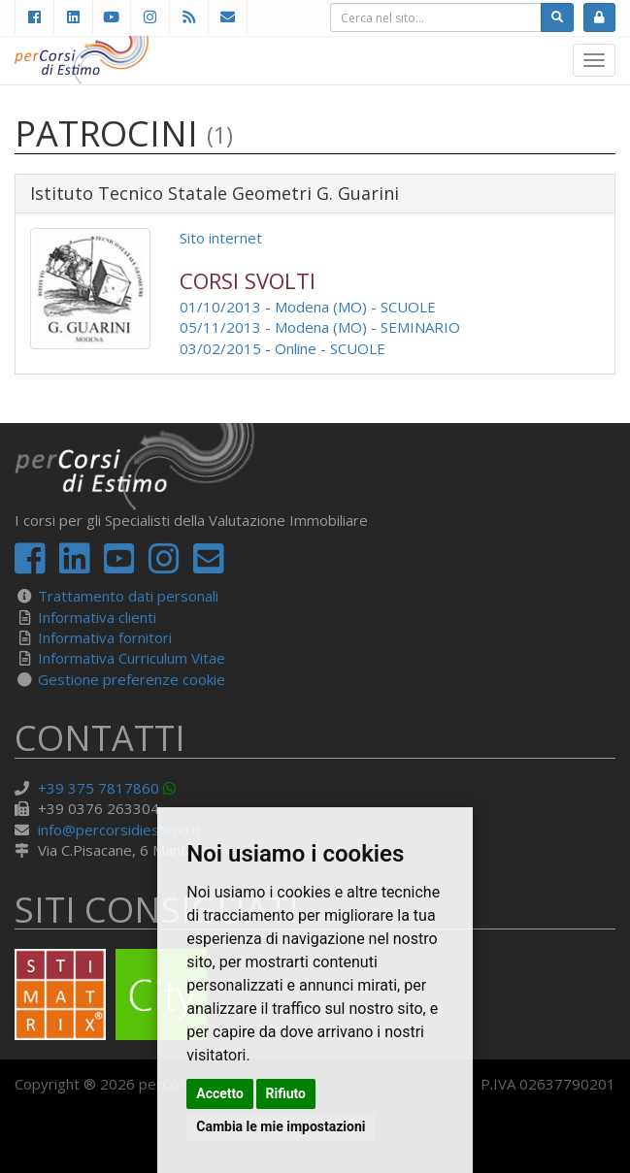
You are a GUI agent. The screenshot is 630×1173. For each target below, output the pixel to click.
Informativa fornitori (105, 637)
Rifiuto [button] (286, 1093)
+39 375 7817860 (98, 788)
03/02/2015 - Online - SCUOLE (282, 348)
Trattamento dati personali (128, 595)
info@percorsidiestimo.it (119, 829)
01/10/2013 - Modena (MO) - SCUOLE (308, 306)
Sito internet (221, 237)
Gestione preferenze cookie (131, 679)
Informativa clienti (97, 617)
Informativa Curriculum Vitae (131, 658)
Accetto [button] (220, 1093)
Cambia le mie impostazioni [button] (280, 1126)
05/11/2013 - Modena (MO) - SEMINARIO (320, 327)
